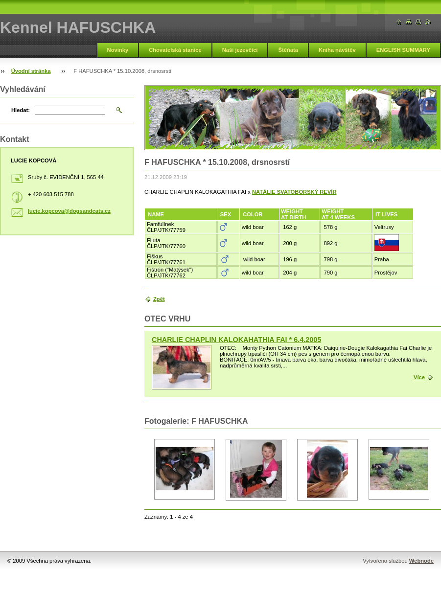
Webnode (421, 561)
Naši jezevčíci (240, 50)
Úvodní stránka (31, 71)
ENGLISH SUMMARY (403, 50)
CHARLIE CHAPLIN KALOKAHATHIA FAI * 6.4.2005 (236, 339)
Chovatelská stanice (175, 50)
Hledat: (20, 110)
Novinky (118, 50)
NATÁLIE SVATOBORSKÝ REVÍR (294, 192)
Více (419, 377)
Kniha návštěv (337, 50)
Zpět (159, 299)
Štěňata (288, 50)
